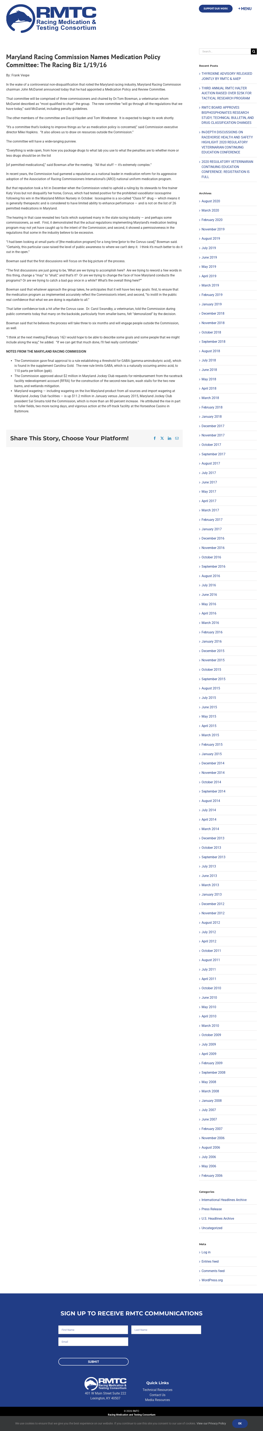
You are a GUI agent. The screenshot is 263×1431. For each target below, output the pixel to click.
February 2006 (212, 1176)
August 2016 (211, 576)
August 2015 (211, 688)
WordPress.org (212, 1280)
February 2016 (212, 632)
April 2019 (209, 276)
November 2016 (213, 548)
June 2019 (209, 257)
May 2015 (209, 716)
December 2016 (213, 538)
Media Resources (157, 1400)
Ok (240, 1423)
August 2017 (211, 463)
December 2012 (213, 904)
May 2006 (209, 1166)
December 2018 (213, 313)
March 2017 (210, 510)
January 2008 (212, 1101)
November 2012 (213, 913)
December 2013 (213, 838)
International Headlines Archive (224, 1200)
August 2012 (211, 923)
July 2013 (209, 866)
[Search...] (225, 51)
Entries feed (210, 1261)
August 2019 (211, 238)
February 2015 (212, 745)
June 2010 (209, 998)
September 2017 (213, 454)
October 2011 (211, 951)
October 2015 (211, 670)
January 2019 (212, 304)
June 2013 (209, 876)
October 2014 (211, 782)
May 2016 (209, 604)
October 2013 (211, 848)
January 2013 (212, 894)
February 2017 (212, 520)
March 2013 (210, 885)
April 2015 (209, 726)
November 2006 (213, 1138)
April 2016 (209, 613)
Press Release (212, 1209)
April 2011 (209, 979)
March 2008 (210, 1091)
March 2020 (210, 210)
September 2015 (213, 679)
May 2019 (209, 267)
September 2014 (213, 791)
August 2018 (211, 351)
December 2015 (213, 651)
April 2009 (209, 1054)
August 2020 (211, 201)
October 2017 (211, 445)
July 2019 (209, 248)
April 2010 (209, 1016)
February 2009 (212, 1063)
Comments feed (213, 1271)
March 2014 (210, 829)
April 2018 (209, 388)
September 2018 (213, 342)
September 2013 (213, 857)
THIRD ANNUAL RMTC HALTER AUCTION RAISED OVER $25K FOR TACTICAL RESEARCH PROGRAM (226, 93)
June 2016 (209, 595)
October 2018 (211, 332)
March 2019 (210, 285)
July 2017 (209, 473)
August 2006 (211, 1147)
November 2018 (213, 323)
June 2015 (209, 707)
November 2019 (213, 229)
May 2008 (209, 1082)
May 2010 (209, 1007)
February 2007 (212, 1129)
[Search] (254, 51)
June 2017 (209, 482)
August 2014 (211, 801)
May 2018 (209, 379)
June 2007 (209, 1119)
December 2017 (213, 426)
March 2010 (210, 1026)
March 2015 (210, 735)
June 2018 (209, 370)
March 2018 (210, 398)
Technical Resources (157, 1390)
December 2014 (213, 763)
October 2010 (211, 988)
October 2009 (211, 1035)
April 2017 (209, 501)
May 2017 (209, 491)
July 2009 (209, 1044)
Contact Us (157, 1395)
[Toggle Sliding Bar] (245, 8)
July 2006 (209, 1157)
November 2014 (213, 773)
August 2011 (211, 960)
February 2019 (212, 295)
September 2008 (213, 1072)
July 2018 (209, 360)
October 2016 (211, 557)
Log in (206, 1252)
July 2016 (209, 585)
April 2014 (209, 819)
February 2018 (212, 407)
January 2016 (212, 641)
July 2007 (209, 1110)
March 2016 (210, 623)
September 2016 (213, 566)
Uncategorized (212, 1228)
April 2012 (209, 941)
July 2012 (209, 932)
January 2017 (212, 529)
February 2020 (212, 220)
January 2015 (212, 754)
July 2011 (209, 969)
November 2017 (213, 435)
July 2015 (209, 698)
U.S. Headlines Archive (218, 1218)
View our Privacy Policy (211, 1423)
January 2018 (212, 417)
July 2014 (209, 810)
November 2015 (213, 660)
